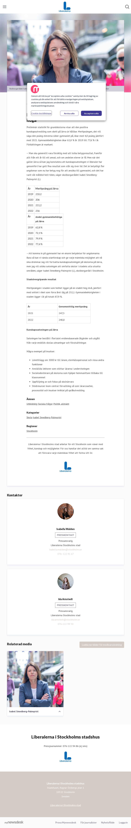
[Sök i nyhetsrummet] (127, 7)
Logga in (123, 822)
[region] (66, 101)
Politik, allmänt (61, 403)
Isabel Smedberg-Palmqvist (47, 417)
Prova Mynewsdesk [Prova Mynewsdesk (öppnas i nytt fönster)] (65, 822)
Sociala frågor (45, 403)
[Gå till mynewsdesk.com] (14, 822)
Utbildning (32, 403)
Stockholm (32, 430)
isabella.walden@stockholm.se (65, 549)
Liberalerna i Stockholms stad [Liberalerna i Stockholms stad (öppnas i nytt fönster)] (65, 805)
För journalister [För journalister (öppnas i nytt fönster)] (88, 822)
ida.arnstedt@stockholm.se (65, 619)
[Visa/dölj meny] (5, 6)
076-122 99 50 (65, 624)
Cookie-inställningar (41, 113)
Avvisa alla (69, 113)
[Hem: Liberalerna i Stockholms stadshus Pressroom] (64, 7)
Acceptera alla (91, 113)
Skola (29, 417)
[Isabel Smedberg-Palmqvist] (35, 679)
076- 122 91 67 (65, 553)
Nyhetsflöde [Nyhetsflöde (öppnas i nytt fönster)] (107, 822)
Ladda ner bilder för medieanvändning (102, 644)
